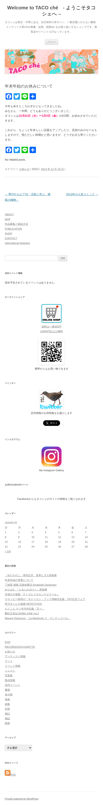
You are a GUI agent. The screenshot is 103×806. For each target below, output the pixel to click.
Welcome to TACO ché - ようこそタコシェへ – (51, 11)
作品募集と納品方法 (16, 223)
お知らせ (24, 169)
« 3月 (8, 551)
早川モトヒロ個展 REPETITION (23, 603)
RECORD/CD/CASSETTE (20, 646)
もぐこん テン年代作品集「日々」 (25, 608)
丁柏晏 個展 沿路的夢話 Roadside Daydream (30, 584)
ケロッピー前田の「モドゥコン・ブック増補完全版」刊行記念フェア (45, 599)
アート (9, 661)
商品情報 (10, 680)
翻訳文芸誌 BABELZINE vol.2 (22, 613)
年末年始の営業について (19, 580)
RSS (10, 774)
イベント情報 (12, 665)
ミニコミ (10, 670)
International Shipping (17, 243)
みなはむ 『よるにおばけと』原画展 (26, 589)
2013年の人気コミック (82, 194)
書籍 (7, 689)
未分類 (9, 694)
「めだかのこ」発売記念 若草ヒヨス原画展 (31, 575)
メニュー (51, 42)
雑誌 (7, 718)
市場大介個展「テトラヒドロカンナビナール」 (32, 594)
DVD (7, 642)
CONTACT (11, 238)
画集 (7, 704)
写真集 (9, 675)
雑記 (7, 713)
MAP (7, 219)
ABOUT (9, 214)
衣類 (7, 708)
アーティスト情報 (15, 656)
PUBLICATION (13, 228)
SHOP (8, 233)
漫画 (7, 699)
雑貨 (7, 723)
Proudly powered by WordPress (22, 798)
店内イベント (12, 685)
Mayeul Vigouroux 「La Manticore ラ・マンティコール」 (37, 618)
